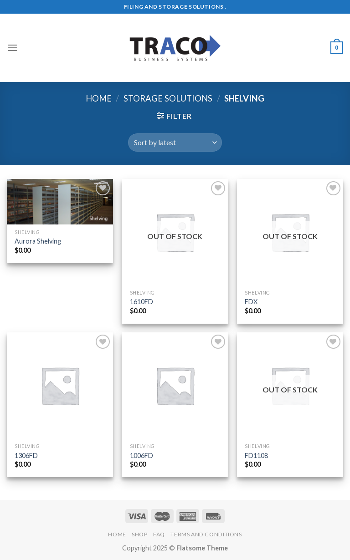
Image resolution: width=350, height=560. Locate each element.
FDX (251, 301)
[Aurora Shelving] (60, 201)
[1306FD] (60, 385)
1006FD (141, 455)
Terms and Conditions (206, 534)
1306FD (26, 455)
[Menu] (12, 47)
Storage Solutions (168, 98)
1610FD (141, 301)
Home (99, 98)
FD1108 (256, 455)
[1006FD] (175, 385)
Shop (139, 534)
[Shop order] (175, 142)
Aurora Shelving (38, 241)
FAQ (159, 534)
